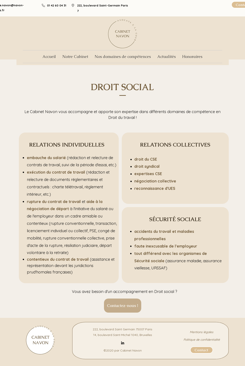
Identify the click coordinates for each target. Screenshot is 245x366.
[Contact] (201, 350)
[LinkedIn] (122, 343)
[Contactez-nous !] (122, 306)
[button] (122, 56)
